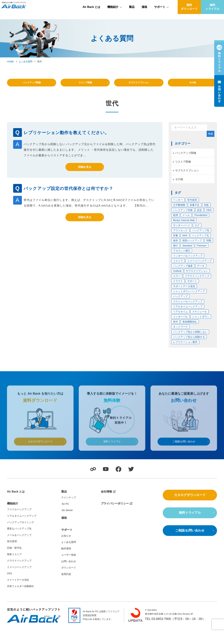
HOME (10, 61)
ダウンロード (68, 572)
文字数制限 (179, 208)
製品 (132, 12)
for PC (65, 508)
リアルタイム (180, 314)
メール (186, 218)
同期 (208, 243)
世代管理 (12, 546)
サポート (159, 12)
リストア (178, 264)
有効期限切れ (189, 325)
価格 (144, 12)
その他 (192, 84)
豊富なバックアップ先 (19, 533)
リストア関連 (85, 84)
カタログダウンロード (190, 499)
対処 (206, 208)
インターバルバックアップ (187, 259)
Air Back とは (91, 12)
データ (200, 269)
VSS (9, 578)
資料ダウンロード (189, 12)
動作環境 (66, 553)
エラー (176, 279)
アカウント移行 (181, 254)
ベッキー (178, 203)
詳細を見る (84, 170)
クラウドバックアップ (197, 279)
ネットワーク (180, 330)
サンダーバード (181, 228)
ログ (197, 228)
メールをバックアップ (19, 539)
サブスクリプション (139, 84)
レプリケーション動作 (185, 345)
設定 (199, 213)
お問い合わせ (68, 566)
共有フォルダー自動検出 (20, 590)
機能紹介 (112, 12)
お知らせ (66, 540)
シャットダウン (200, 320)
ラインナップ (68, 502)
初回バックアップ (192, 243)
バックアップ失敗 (183, 213)
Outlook (177, 274)
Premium (201, 248)
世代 (175, 325)
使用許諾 (66, 578)
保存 (175, 243)
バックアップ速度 (183, 269)
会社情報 (213, 3)
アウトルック (180, 233)
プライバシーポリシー (115, 508)
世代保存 (192, 203)
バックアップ (180, 299)
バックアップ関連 (31, 84)
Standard (187, 248)
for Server (67, 515)
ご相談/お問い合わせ (189, 535)
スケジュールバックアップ (187, 304)
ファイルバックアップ (19, 514)
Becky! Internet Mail (184, 223)
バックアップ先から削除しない (190, 335)
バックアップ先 (200, 233)
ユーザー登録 (68, 559)
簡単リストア (14, 558)
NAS (184, 238)
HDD (209, 213)
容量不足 (195, 208)
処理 (175, 218)
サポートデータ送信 (184, 289)
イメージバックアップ (199, 264)
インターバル (180, 320)
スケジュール (199, 314)
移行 (175, 248)
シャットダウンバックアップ (189, 294)
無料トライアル (212, 12)
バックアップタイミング (20, 526)
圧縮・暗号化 (14, 552)
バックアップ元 (200, 238)
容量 (175, 238)
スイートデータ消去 (18, 584)
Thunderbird (200, 218)
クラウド (178, 284)
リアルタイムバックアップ (187, 309)
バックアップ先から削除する (189, 340)
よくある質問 (25, 61)
